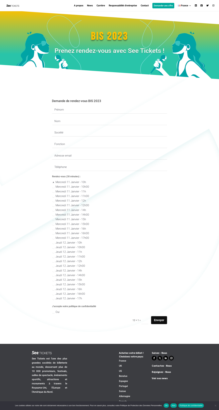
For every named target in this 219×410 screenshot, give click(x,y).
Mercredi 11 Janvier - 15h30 (70, 224)
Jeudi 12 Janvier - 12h (67, 261)
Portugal (123, 386)
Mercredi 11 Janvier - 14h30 (70, 214)
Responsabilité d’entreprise (123, 6)
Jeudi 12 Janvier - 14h (67, 270)
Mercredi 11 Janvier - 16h (69, 228)
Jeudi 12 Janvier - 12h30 (68, 265)
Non (173, 405)
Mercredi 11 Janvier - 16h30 (70, 233)
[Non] (215, 405)
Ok (166, 405)
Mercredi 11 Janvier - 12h (69, 200)
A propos (78, 6)
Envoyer (159, 320)
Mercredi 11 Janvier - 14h (69, 210)
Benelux (123, 376)
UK (120, 365)
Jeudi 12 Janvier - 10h (67, 242)
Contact (145, 6)
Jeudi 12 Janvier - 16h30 (68, 293)
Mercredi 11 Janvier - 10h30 (70, 186)
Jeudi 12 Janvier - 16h (67, 289)
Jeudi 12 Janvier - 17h (67, 298)
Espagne (123, 381)
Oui (55, 312)
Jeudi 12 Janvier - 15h (67, 279)
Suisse (122, 391)
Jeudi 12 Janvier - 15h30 (68, 284)
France (122, 360)
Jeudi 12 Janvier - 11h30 (68, 256)
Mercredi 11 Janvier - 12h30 (70, 205)
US (120, 371)
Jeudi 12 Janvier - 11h (67, 251)
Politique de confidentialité (191, 405)
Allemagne (124, 396)
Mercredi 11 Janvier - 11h (69, 191)
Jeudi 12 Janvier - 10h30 (68, 247)
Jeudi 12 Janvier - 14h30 (68, 275)
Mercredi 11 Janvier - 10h (69, 182)
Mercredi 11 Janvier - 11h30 (70, 196)
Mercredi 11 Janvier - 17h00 (70, 238)
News (90, 6)
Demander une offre (163, 5)
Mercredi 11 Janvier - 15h (69, 219)
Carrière (101, 6)
